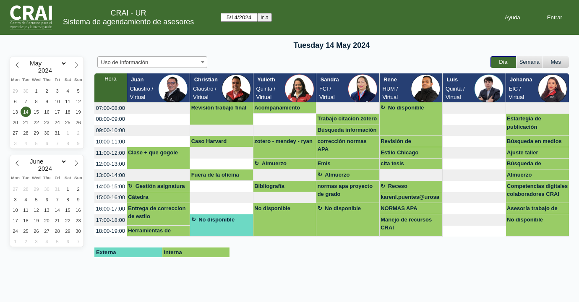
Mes (556, 62)
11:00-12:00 (110, 153)
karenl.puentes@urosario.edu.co (410, 198)
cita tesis (392, 163)
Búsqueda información (347, 130)
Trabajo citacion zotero (347, 118)
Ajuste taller (522, 152)
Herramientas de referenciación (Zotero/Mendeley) (151, 232)
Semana (529, 62)
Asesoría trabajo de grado (532, 209)
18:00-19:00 (110, 231)
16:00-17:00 (110, 209)
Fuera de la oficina (215, 175)
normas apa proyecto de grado (345, 190)
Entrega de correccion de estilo (156, 212)
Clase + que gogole (153, 152)
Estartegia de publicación (524, 122)
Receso (397, 186)
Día (503, 62)
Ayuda (512, 17)
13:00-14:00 (110, 175)
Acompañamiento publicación (277, 109)
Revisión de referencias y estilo (405, 142)
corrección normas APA (342, 145)
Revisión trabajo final (218, 107)
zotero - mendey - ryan (283, 141)
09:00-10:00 (110, 130)
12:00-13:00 (110, 164)
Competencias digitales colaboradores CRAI (537, 190)
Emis (324, 163)
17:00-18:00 (110, 220)
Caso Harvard (209, 141)
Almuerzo (274, 163)
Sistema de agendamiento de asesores (128, 22)
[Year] (47, 70)
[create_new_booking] (158, 108)
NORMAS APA (399, 208)
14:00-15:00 (110, 186)
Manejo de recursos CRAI (406, 223)
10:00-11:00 (110, 141)
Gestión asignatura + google (160, 187)
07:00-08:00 (110, 108)
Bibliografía (269, 186)
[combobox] (152, 62)
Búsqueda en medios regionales (534, 142)
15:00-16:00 (110, 197)
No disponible (406, 107)
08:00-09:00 (110, 119)
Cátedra (138, 197)
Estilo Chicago (399, 152)
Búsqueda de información (524, 164)
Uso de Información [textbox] (125, 62)
